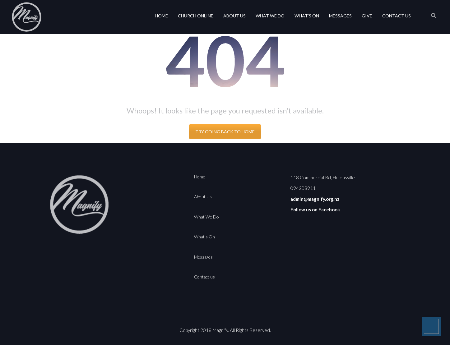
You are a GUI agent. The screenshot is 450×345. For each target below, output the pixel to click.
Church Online (195, 15)
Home (161, 15)
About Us (234, 15)
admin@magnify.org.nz (315, 199)
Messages (340, 15)
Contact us (396, 15)
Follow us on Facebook (315, 209)
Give (367, 15)
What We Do (270, 15)
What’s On (307, 15)
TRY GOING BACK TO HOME (225, 131)
